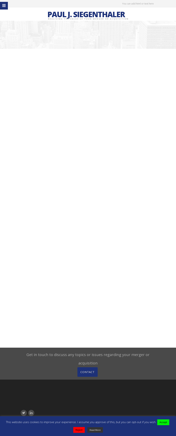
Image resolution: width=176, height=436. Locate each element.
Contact (87, 372)
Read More (95, 430)
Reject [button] (79, 430)
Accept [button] (163, 422)
